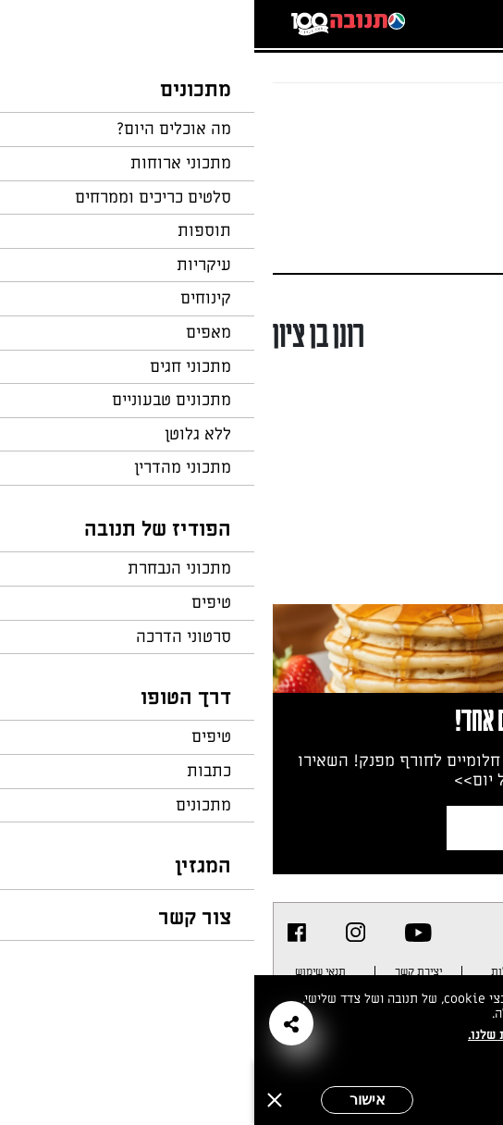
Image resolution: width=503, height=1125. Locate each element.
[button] (37, 1023)
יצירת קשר (164, 971)
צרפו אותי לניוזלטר (331, 827)
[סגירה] (20, 1100)
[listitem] (164, 932)
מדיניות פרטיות (428, 971)
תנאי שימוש (66, 971)
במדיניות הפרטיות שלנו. (281, 1035)
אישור (113, 1099)
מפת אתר (339, 971)
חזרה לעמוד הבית (434, 118)
